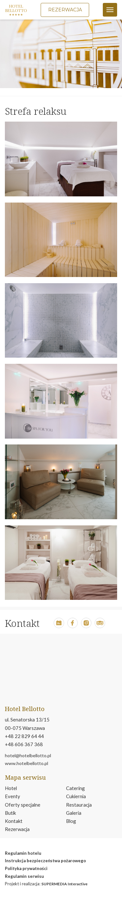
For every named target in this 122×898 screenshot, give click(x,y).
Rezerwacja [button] (65, 10)
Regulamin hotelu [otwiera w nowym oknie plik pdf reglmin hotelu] (23, 853)
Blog (71, 821)
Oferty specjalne (22, 805)
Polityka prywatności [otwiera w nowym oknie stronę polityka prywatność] (26, 868)
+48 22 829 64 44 (24, 736)
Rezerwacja (17, 829)
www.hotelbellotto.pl (26, 763)
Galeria (73, 813)
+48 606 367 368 (24, 744)
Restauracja (79, 805)
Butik (10, 813)
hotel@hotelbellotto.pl (28, 755)
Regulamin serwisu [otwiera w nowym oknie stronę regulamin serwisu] (24, 876)
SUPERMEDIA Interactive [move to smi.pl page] (64, 883)
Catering (75, 788)
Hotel (11, 788)
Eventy (12, 796)
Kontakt (13, 821)
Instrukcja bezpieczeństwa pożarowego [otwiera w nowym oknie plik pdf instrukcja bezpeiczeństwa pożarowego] (45, 860)
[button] (59, 626)
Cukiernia (76, 796)
